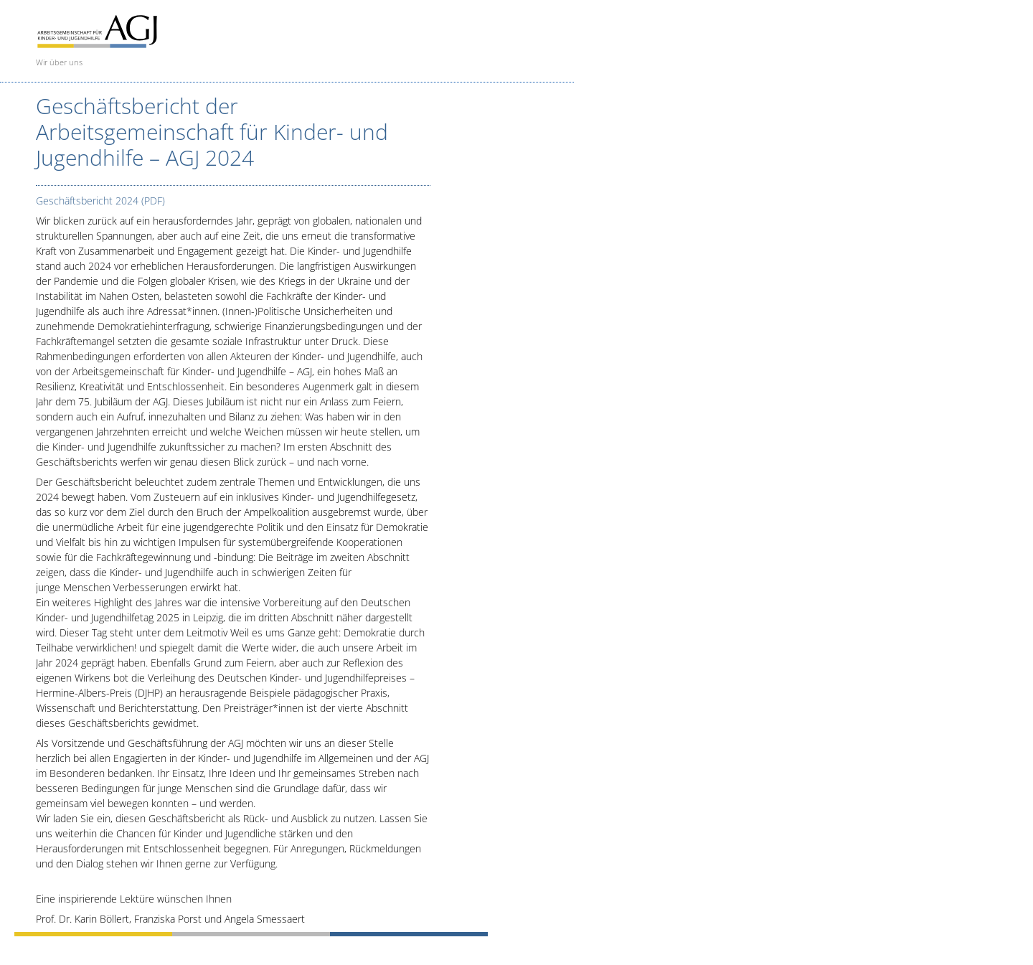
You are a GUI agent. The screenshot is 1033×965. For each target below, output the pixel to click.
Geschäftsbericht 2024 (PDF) (100, 200)
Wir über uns (59, 62)
